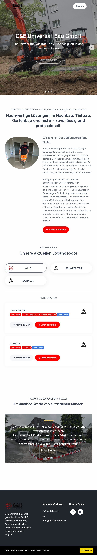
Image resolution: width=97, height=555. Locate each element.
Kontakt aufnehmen (56, 229)
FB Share (63, 315)
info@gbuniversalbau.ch (54, 520)
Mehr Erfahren (21, 325)
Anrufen (80, 6)
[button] (91, 47)
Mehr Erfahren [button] (42, 550)
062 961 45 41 (51, 511)
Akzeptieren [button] (86, 551)
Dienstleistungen (48, 61)
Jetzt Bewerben (47, 325)
